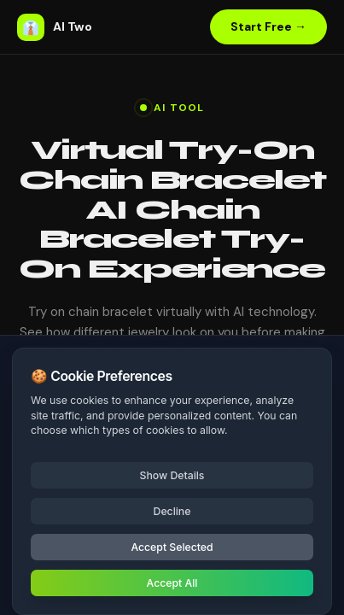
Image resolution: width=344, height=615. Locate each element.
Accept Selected (172, 547)
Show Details (172, 475)
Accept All (172, 583)
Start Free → (268, 26)
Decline (172, 511)
